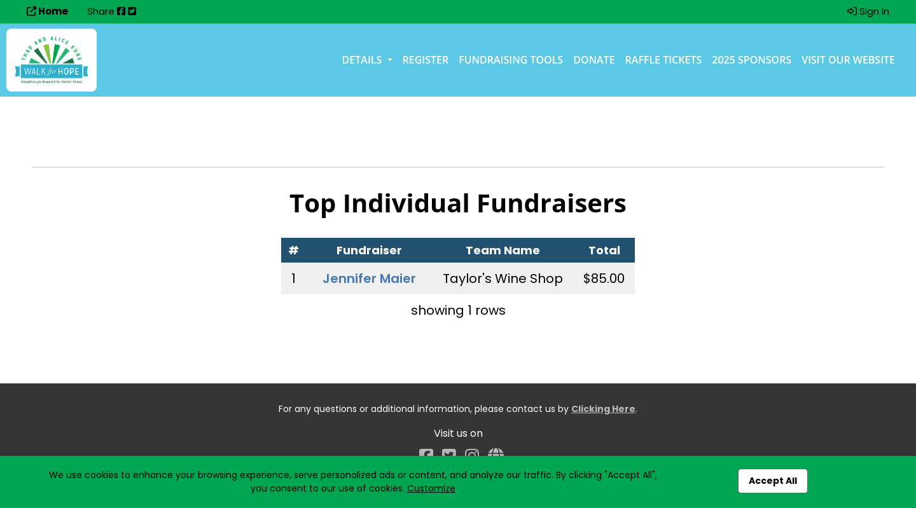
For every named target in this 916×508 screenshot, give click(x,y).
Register (426, 60)
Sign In (868, 11)
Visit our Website (848, 60)
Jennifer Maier (369, 278)
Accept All (773, 480)
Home (47, 11)
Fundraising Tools (511, 60)
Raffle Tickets (663, 60)
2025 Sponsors (751, 60)
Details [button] (363, 60)
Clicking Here (603, 408)
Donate (593, 60)
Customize (431, 488)
